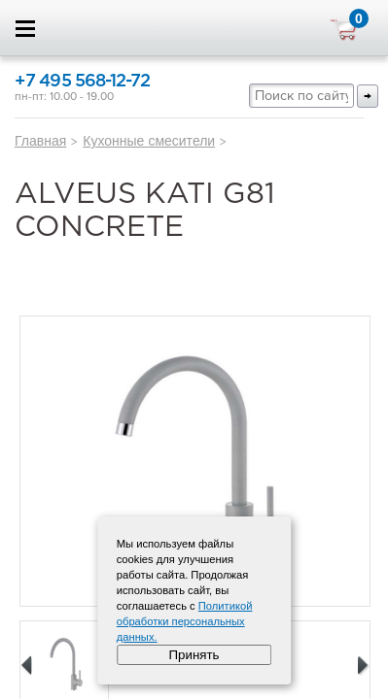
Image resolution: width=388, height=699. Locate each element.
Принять (193, 655)
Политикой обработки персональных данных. (185, 621)
